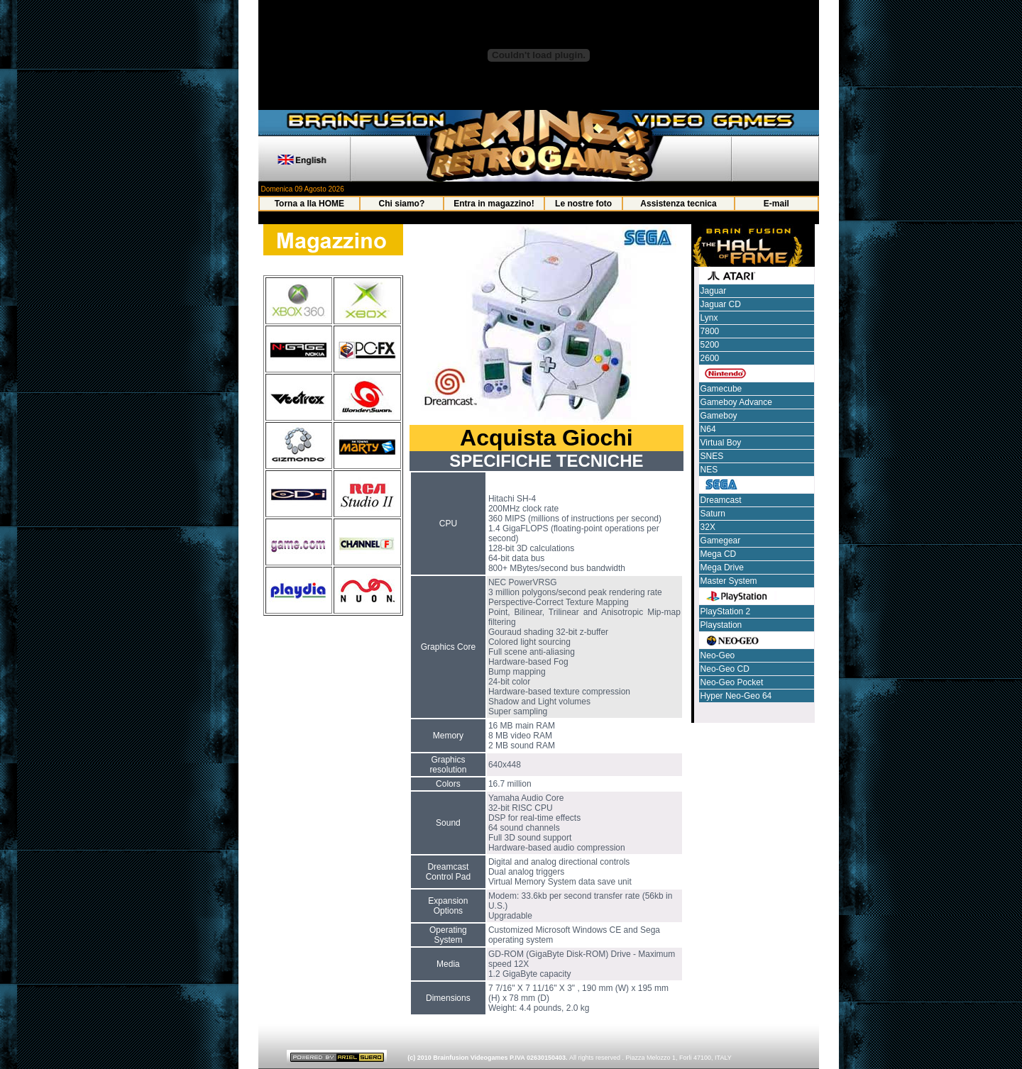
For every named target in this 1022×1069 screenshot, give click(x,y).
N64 (708, 429)
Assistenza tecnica (678, 204)
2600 (710, 358)
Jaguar (713, 291)
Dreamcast (721, 500)
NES (709, 470)
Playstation (721, 625)
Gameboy (718, 416)
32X (707, 527)
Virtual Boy (721, 443)
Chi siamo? (402, 204)
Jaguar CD (720, 304)
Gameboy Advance (736, 402)
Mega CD (718, 554)
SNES (712, 456)
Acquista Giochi (546, 437)
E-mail (776, 204)
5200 (710, 345)
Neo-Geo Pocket (732, 682)
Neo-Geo (717, 655)
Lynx (709, 318)
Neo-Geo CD (724, 669)
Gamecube (721, 389)
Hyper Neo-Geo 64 (736, 696)
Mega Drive (722, 567)
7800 (710, 331)
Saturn (712, 514)
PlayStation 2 (725, 611)
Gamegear (720, 540)
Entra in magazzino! (494, 204)
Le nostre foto (583, 204)
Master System (728, 581)
